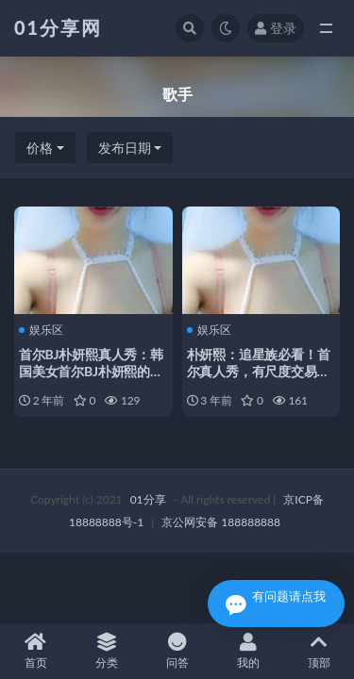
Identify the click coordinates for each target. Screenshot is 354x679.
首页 (35, 651)
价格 (39, 148)
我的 (247, 651)
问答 (177, 651)
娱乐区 (41, 330)
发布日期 (124, 148)
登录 (275, 28)
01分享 (148, 499)
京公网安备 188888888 (220, 522)
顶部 (318, 651)
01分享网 (58, 27)
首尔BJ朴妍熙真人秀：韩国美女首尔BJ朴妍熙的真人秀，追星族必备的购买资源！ (91, 379)
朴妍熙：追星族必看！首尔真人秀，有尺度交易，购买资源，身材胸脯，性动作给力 (258, 379)
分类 (106, 651)
